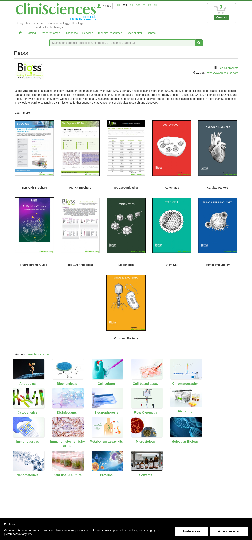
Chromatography (185, 383)
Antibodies (27, 383)
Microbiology (146, 441)
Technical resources (110, 32)
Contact (151, 32)
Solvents (145, 475)
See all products (228, 68)
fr (118, 5)
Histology (185, 411)
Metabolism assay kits (106, 441)
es (131, 5)
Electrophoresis (106, 412)
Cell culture (106, 383)
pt (149, 5)
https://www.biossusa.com (222, 72)
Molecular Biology (185, 441)
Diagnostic (71, 32)
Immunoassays (27, 441)
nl (156, 5)
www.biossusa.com (39, 354)
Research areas (50, 32)
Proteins (106, 475)
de (138, 5)
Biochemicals (67, 383)
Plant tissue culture (67, 475)
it (144, 5)
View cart (221, 17)
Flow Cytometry (146, 412)
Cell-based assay (145, 383)
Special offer (134, 32)
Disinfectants (67, 412)
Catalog (31, 32)
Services (87, 32)
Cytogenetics (27, 412)
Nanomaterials (27, 475)
